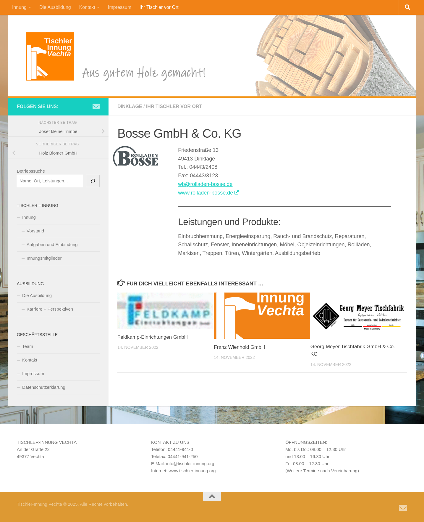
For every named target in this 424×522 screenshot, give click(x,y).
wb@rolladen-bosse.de (205, 184)
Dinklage (129, 106)
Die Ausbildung (55, 7)
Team (27, 346)
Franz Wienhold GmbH (239, 347)
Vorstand (35, 230)
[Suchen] (93, 181)
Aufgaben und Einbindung (52, 244)
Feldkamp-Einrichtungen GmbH (152, 337)
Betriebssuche (31, 171)
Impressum (119, 7)
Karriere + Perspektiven (50, 308)
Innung (19, 7)
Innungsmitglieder (44, 258)
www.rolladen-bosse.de (208, 193)
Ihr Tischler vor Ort (159, 7)
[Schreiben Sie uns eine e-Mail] (96, 106)
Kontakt (87, 7)
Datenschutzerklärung (43, 387)
